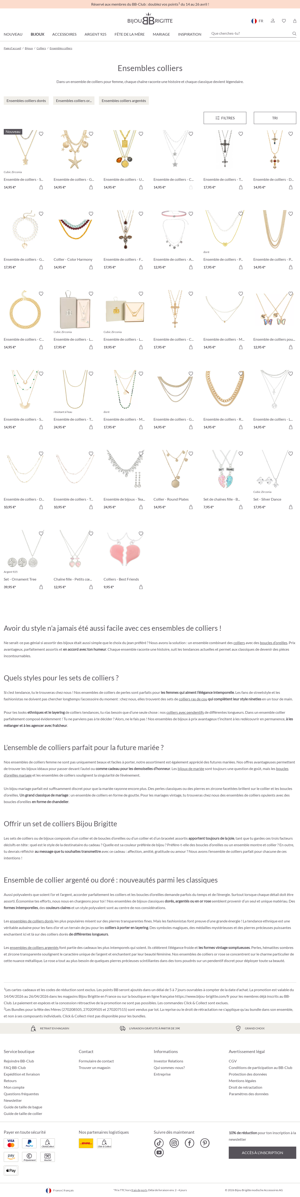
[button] (272, 20)
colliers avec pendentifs (185, 712)
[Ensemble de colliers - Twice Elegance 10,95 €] (75, 481)
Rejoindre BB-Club (19, 1061)
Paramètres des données (249, 1094)
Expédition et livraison (22, 1074)
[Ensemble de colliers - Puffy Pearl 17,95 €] (224, 241)
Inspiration (189, 34)
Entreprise (162, 1074)
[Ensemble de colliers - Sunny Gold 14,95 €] (25, 401)
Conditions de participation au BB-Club (260, 1067)
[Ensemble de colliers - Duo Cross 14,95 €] (274, 161)
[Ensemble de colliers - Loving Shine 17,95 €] (75, 321)
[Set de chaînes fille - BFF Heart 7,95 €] (224, 481)
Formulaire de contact (96, 1061)
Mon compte (14, 1087)
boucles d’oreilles (273, 642)
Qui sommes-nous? (169, 1067)
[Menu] (225, 118)
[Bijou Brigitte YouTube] (159, 1152)
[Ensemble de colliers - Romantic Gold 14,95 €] (224, 401)
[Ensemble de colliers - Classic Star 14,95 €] (175, 161)
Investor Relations (168, 1061)
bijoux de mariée (191, 768)
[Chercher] (294, 33)
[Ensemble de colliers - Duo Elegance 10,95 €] (25, 481)
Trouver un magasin (94, 1067)
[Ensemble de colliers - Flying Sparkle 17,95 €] (125, 241)
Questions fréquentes (21, 1093)
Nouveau (13, 34)
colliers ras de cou (193, 699)
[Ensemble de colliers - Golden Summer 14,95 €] (175, 401)
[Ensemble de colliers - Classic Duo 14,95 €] (25, 321)
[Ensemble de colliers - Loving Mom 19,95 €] (125, 321)
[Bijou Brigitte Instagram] (174, 1143)
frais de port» (139, 1190)
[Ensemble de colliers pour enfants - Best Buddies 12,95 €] (274, 321)
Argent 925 (95, 34)
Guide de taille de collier (23, 1113)
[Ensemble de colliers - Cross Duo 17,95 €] (175, 321)
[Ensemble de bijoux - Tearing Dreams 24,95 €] (125, 481)
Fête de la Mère (130, 34)
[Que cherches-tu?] (253, 33)
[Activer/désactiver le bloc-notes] (41, 134)
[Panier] (294, 20)
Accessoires (64, 34)
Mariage (161, 34)
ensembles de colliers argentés (34, 947)
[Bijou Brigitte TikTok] (159, 1143)
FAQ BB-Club (15, 1067)
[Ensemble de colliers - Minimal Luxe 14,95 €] (224, 321)
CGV (233, 1061)
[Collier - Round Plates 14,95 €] (175, 481)
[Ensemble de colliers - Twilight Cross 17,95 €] (224, 161)
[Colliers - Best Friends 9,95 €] (125, 561)
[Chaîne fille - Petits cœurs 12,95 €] (75, 561)
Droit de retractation (245, 1087)
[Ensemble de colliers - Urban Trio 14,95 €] (125, 161)
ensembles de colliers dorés (32, 921)
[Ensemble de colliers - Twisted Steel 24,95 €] (75, 401)
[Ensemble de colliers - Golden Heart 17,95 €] (25, 241)
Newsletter (13, 1100)
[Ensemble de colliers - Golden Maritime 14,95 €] (75, 161)
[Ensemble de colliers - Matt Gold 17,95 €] (125, 401)
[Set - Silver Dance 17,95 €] (274, 481)
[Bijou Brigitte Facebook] (189, 1143)
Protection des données (248, 1074)
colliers (239, 642)
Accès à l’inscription (262, 1152)
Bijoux (37, 34)
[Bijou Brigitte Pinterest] (204, 1143)
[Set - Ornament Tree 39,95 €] (25, 561)
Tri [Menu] (275, 118)
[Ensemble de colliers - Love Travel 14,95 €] (274, 401)
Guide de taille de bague (23, 1107)
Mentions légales (242, 1080)
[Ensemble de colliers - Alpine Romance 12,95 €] (175, 241)
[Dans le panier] (41, 187)
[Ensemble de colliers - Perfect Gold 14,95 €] (274, 241)
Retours (10, 1080)
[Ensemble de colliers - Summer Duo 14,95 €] (25, 161)
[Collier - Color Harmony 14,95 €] (75, 241)
